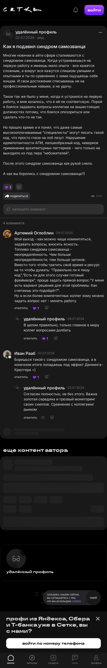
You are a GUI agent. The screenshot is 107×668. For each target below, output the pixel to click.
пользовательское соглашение (53, 605)
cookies (76, 601)
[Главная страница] (22, 10)
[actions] (100, 32)
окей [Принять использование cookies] (93, 597)
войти (94, 10)
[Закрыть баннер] (98, 619)
